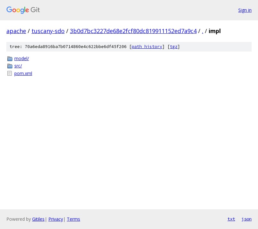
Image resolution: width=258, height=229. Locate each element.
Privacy (55, 219)
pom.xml (23, 73)
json (246, 219)
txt (231, 219)
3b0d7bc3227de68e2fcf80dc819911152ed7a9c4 (133, 31)
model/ (21, 58)
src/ (18, 66)
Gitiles (38, 219)
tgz (174, 46)
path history (147, 46)
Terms (73, 219)
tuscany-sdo (48, 31)
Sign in (245, 10)
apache (16, 31)
